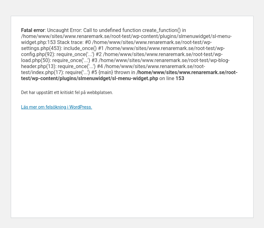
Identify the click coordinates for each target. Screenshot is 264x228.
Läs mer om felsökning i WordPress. (56, 107)
